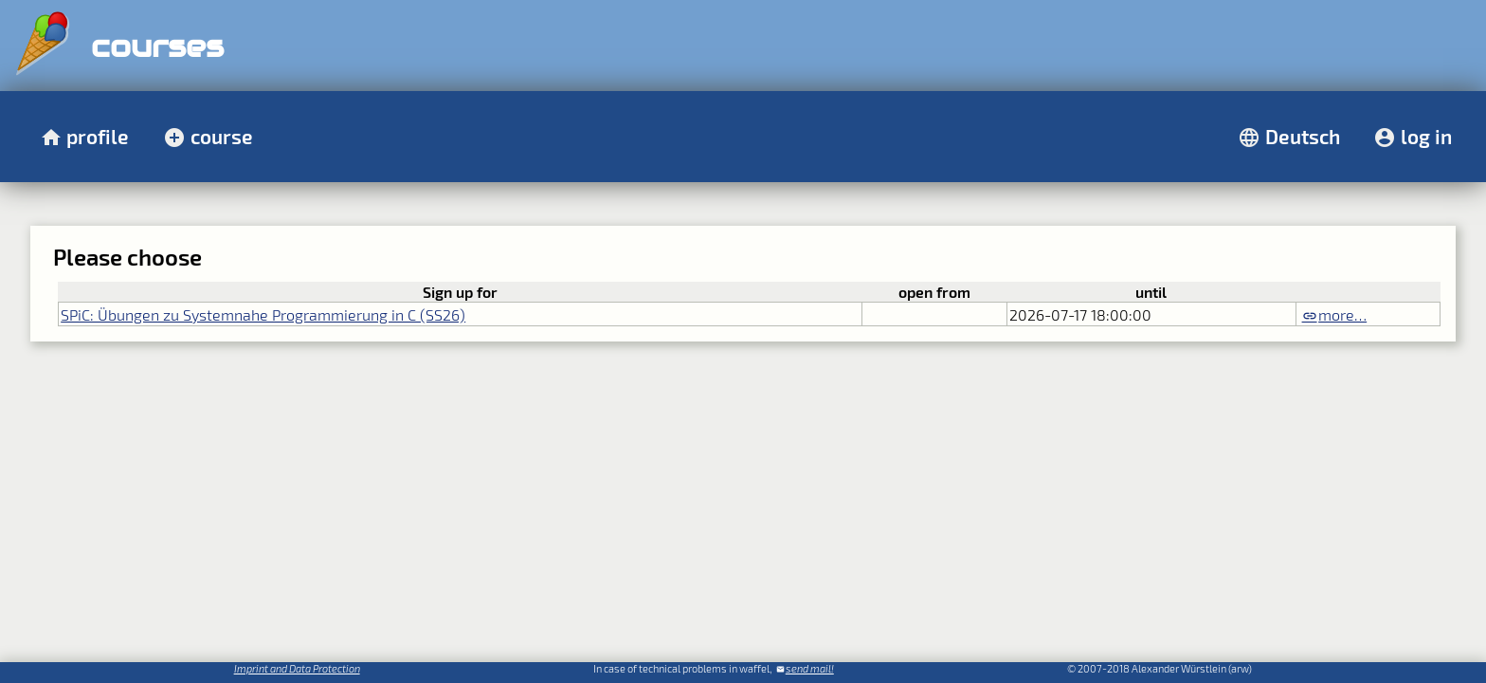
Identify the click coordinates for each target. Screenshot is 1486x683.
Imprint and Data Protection (297, 668)
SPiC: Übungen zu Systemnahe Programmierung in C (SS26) (263, 314)
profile (97, 136)
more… (1342, 314)
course (221, 136)
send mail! (810, 668)
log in (1426, 136)
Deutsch (1302, 136)
